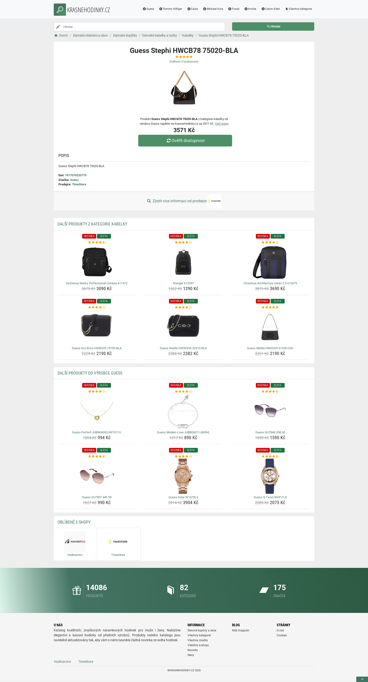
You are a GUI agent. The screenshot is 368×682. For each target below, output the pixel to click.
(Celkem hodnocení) (184, 61)
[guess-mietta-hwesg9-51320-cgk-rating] (270, 307)
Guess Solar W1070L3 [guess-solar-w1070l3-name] (183, 497)
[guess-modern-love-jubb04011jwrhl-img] (183, 411)
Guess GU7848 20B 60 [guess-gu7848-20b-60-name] (270, 432)
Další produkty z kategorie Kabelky (92, 223)
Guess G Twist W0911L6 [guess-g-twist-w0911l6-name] (270, 497)
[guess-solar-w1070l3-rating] (183, 456)
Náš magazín (240, 630)
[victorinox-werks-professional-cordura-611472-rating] (97, 242)
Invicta (250, 9)
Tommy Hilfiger (170, 9)
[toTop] (362, 679)
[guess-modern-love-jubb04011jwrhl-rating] (183, 391)
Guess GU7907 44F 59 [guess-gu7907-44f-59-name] (96, 497)
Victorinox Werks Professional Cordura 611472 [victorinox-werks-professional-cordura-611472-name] (96, 283)
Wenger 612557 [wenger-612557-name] (183, 283)
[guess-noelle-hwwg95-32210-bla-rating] (183, 307)
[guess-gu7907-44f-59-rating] (97, 456)
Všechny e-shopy (198, 645)
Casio (192, 9)
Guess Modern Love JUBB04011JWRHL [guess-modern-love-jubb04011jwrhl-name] (183, 432)
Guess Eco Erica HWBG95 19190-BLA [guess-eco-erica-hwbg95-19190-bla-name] (97, 348)
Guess (148, 9)
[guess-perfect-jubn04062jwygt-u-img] (97, 411)
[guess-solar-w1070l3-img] (183, 476)
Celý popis (222, 123)
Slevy (191, 655)
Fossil (233, 9)
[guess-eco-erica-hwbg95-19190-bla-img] (97, 327)
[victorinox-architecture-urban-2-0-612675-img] (270, 262)
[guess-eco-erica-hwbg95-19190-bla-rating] (97, 307)
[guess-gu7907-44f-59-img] (97, 476)
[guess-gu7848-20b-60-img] (270, 411)
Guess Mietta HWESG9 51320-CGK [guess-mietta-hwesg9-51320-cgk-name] (270, 348)
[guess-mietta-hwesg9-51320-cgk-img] (270, 327)
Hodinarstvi (62, 661)
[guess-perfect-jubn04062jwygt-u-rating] (97, 391)
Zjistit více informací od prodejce (184, 201)
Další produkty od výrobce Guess (90, 373)
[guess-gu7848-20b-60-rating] (270, 391)
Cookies (282, 635)
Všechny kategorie (298, 9)
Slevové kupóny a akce (202, 630)
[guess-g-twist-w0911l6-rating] (270, 456)
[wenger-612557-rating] (183, 242)
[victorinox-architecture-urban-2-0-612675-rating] (270, 242)
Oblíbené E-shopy (74, 522)
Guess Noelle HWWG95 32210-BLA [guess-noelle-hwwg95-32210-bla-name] (183, 348)
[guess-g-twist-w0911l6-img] (270, 476)
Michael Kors (213, 9)
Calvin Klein (270, 9)
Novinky (193, 650)
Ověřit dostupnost (185, 140)
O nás (280, 630)
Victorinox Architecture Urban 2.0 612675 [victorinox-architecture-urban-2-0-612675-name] (270, 283)
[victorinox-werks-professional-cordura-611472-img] (97, 262)
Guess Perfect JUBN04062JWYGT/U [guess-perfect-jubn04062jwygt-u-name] (96, 432)
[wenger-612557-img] (183, 262)
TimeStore (79, 184)
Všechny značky (198, 640)
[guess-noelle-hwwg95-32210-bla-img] (183, 327)
